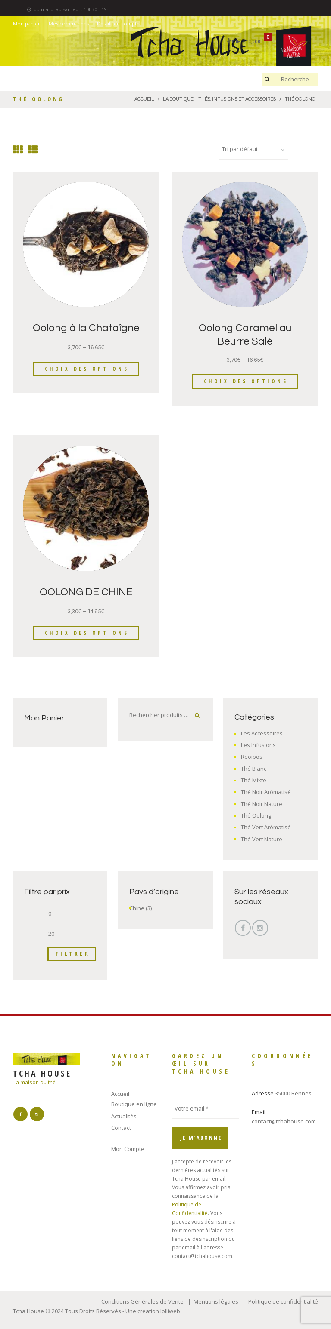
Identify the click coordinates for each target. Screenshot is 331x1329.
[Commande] (253, 149)
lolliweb (170, 1311)
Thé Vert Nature (261, 839)
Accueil (120, 1094)
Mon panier (26, 23)
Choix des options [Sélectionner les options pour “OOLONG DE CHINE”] (87, 633)
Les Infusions (258, 745)
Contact (121, 1128)
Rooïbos (251, 756)
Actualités (124, 1116)
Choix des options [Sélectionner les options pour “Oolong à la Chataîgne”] (87, 368)
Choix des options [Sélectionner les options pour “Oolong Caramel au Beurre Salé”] (246, 381)
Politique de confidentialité (283, 1301)
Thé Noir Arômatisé (266, 792)
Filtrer (73, 953)
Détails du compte (118, 23)
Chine (136, 908)
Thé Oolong (256, 815)
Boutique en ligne (134, 1104)
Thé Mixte (253, 780)
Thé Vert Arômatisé (266, 827)
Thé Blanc (253, 768)
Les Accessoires (262, 733)
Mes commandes (69, 23)
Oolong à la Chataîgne (86, 328)
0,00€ (255, 42)
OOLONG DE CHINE (86, 592)
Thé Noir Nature (261, 804)
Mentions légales (216, 1301)
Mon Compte (127, 1149)
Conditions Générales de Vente (142, 1301)
